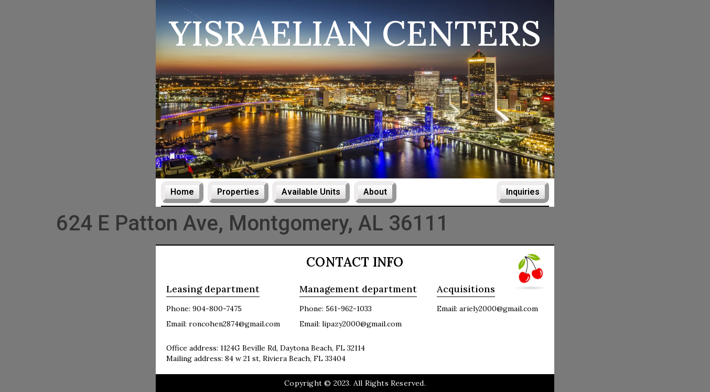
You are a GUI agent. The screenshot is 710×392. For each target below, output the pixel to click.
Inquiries (523, 192)
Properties (238, 192)
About (375, 192)
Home (182, 192)
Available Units (311, 192)
